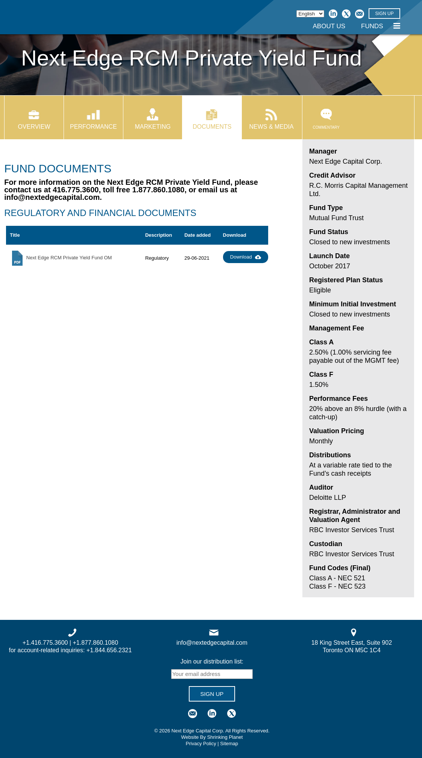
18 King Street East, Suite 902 (351, 642)
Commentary (326, 119)
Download (245, 257)
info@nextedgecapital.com (52, 197)
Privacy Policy (201, 743)
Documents (212, 126)
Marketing (153, 126)
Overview (34, 126)
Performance (93, 126)
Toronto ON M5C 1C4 (352, 650)
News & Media (271, 126)
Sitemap (229, 743)
